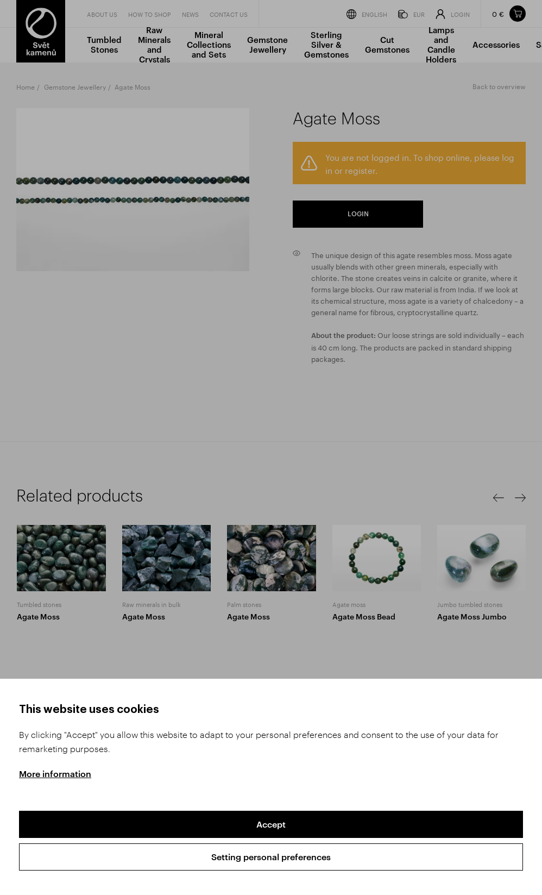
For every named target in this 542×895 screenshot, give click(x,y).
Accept (271, 824)
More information (55, 773)
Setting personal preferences (271, 857)
